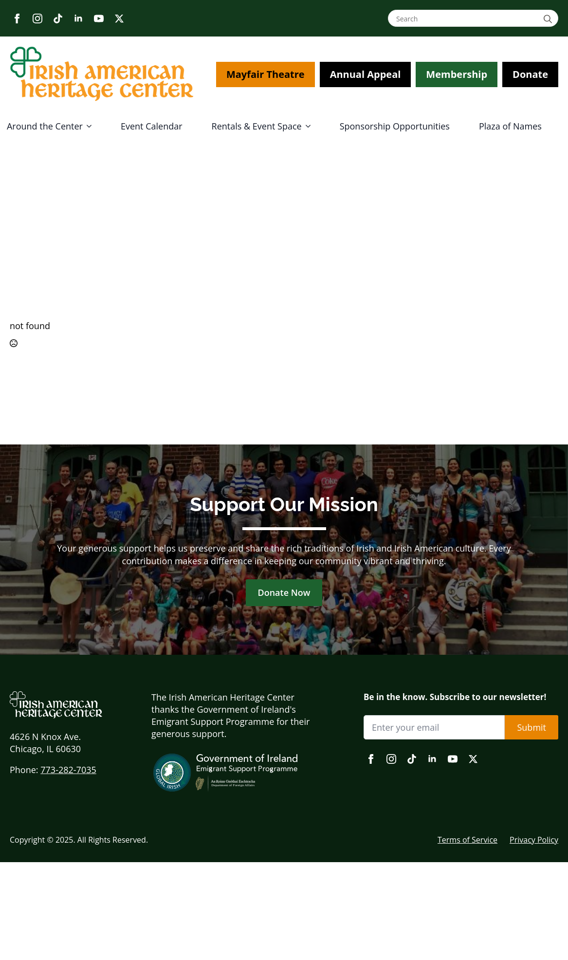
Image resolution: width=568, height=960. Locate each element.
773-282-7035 (68, 769)
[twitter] (119, 18)
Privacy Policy (534, 840)
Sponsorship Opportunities (395, 126)
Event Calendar (152, 126)
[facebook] (17, 18)
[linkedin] (78, 18)
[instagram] (37, 18)
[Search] (549, 18)
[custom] (58, 18)
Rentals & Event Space (257, 126)
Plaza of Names (510, 126)
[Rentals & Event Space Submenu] (311, 126)
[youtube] (99, 18)
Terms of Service (467, 840)
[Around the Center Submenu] (92, 126)
